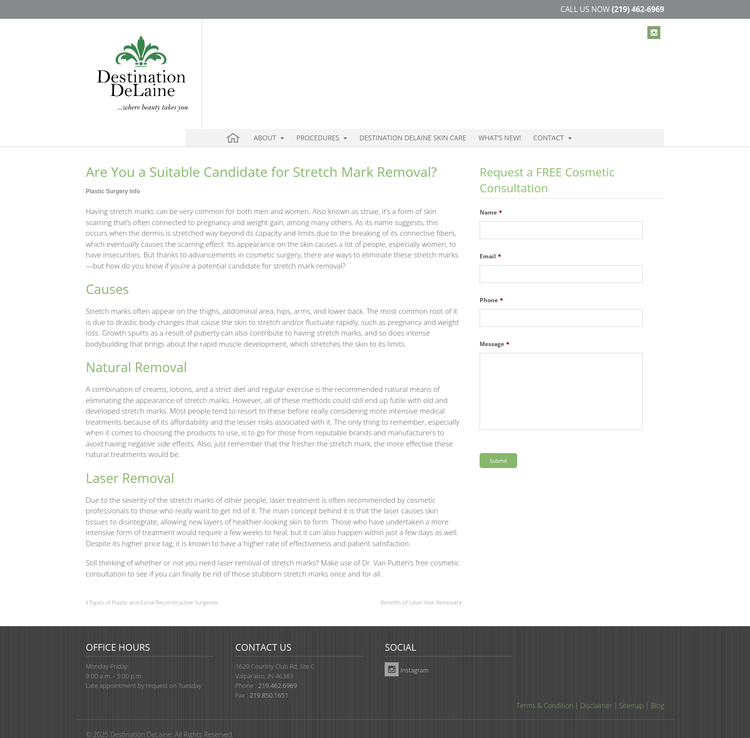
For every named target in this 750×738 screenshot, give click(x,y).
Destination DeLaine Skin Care (391, 62)
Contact (508, 62)
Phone (491, 284)
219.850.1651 (269, 678)
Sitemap (631, 689)
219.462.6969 (277, 669)
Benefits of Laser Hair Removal (420, 586)
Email (490, 240)
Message (494, 328)
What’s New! (468, 62)
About (261, 62)
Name (491, 196)
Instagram (407, 653)
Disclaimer (596, 689)
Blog (657, 689)
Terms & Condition (545, 689)
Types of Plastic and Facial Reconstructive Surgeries (152, 586)
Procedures (306, 62)
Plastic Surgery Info (113, 175)
